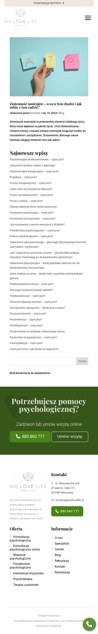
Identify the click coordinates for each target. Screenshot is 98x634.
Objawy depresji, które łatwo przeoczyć (33, 206)
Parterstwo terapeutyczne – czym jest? (33, 337)
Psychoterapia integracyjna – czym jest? (34, 171)
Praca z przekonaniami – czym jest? (31, 194)
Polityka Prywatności (49, 615)
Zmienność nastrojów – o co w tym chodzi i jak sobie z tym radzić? (46, 106)
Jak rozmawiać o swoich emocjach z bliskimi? (37, 224)
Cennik (57, 549)
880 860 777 (30, 436)
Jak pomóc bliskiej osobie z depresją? (33, 165)
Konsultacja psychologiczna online (25, 547)
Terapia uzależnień (24, 585)
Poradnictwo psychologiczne (20, 565)
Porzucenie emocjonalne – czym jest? (33, 218)
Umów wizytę (69, 436)
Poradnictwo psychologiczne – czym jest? (35, 230)
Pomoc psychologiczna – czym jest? (31, 236)
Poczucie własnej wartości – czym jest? (33, 301)
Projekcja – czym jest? (23, 177)
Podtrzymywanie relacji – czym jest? (32, 284)
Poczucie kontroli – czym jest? (28, 313)
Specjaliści (60, 543)
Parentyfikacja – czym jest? (26, 343)
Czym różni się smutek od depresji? (31, 189)
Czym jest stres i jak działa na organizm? (34, 349)
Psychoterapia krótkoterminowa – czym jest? (37, 159)
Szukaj (82, 361)
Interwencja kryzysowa (27, 573)
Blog (61, 113)
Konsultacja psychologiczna (20, 538)
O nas (57, 538)
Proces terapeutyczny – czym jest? (31, 183)
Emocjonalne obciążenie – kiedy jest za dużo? (37, 307)
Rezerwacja (60, 572)
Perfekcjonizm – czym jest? (26, 325)
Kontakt (58, 566)
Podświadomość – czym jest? (27, 295)
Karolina (35, 113)
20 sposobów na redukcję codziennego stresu (37, 331)
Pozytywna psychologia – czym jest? (32, 212)
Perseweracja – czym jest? (26, 319)
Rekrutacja (60, 561)
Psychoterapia (21, 579)
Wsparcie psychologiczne (20, 556)
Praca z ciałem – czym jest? (26, 200)
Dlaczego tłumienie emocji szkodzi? (31, 289)
